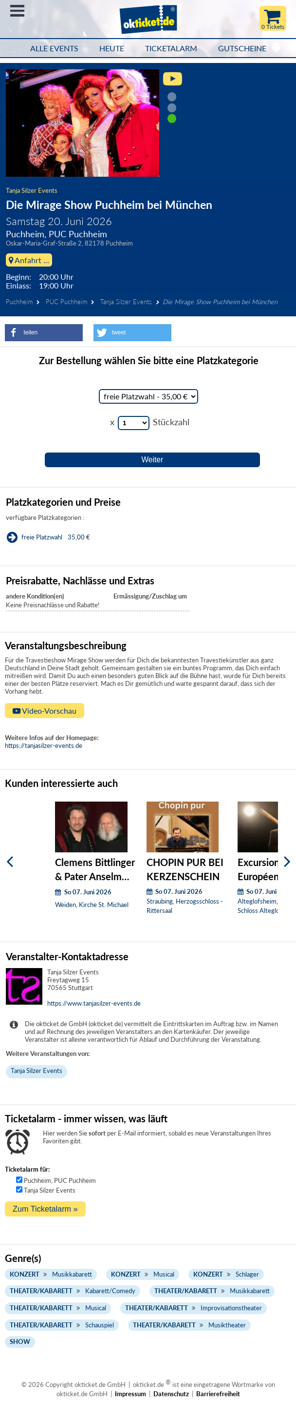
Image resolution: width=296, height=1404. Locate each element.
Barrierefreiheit (218, 1394)
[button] (44, 332)
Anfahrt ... (29, 260)
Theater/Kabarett (41, 1291)
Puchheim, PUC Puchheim (60, 1180)
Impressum (130, 1394)
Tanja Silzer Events (31, 190)
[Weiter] (287, 861)
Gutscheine (242, 48)
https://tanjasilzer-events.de (43, 745)
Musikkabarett (72, 1274)
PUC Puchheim (66, 302)
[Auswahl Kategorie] (148, 396)
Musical (163, 1274)
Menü (17, 10)
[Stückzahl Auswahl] (133, 423)
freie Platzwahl (41, 537)
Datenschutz (171, 1394)
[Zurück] (9, 861)
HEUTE (111, 48)
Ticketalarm (171, 48)
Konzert (24, 1274)
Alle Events (54, 48)
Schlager (247, 1274)
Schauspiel (99, 1325)
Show (20, 1341)
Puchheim (19, 302)
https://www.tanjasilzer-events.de (94, 1003)
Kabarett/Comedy (110, 1291)
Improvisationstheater (231, 1308)
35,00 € (79, 537)
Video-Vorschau (44, 710)
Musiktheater (227, 1325)
